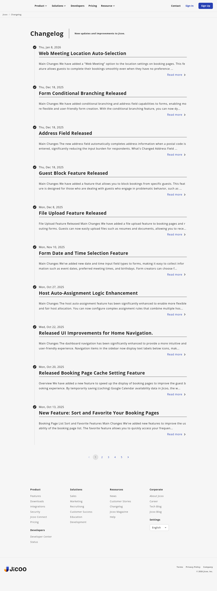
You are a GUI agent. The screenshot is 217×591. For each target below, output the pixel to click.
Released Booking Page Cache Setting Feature (92, 375)
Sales (73, 496)
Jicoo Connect (38, 517)
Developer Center (41, 536)
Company (208, 567)
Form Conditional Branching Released (83, 95)
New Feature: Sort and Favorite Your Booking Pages (99, 415)
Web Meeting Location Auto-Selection (82, 55)
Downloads (37, 501)
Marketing (76, 501)
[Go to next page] (128, 459)
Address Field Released (65, 135)
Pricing (93, 6)
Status (34, 542)
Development (78, 522)
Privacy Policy (193, 567)
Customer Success (81, 511)
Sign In (189, 7)
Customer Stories (120, 501)
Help (113, 517)
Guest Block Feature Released (73, 175)
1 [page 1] (95, 459)
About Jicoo (157, 496)
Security (35, 511)
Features (35, 496)
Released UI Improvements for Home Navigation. (96, 335)
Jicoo (5, 16)
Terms (180, 567)
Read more (177, 77)
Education (76, 517)
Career (154, 501)
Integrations (37, 506)
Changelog (16, 16)
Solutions (59, 6)
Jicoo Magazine (119, 511)
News (113, 496)
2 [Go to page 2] (102, 459)
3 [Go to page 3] (108, 459)
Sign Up (205, 7)
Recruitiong (77, 506)
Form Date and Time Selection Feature (83, 255)
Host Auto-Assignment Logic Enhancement (88, 295)
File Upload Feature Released (73, 215)
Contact (176, 6)
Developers (77, 6)
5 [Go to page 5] (121, 459)
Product (41, 6)
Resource (108, 6)
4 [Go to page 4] (115, 459)
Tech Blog (156, 506)
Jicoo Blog (156, 511)
